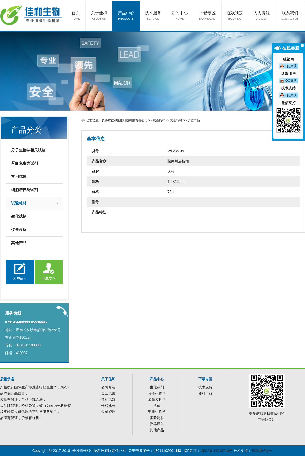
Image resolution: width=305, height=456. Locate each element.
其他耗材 (176, 120)
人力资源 (261, 16)
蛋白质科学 (157, 399)
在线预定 (235, 16)
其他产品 (18, 243)
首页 (76, 16)
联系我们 (290, 16)
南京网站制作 (262, 451)
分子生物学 (157, 393)
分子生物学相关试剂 (28, 150)
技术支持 (205, 387)
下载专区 (207, 16)
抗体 (156, 405)
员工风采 (108, 393)
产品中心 (126, 16)
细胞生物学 (157, 412)
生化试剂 (18, 216)
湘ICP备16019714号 (216, 451)
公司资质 (108, 412)
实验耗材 (157, 418)
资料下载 (205, 393)
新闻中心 (180, 16)
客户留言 (20, 278)
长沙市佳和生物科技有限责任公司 (124, 120)
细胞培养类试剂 (24, 190)
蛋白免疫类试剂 (24, 163)
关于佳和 (99, 16)
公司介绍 (108, 387)
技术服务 (153, 16)
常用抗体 (18, 176)
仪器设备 (18, 229)
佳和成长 (108, 405)
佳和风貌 (108, 399)
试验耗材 (18, 203)
